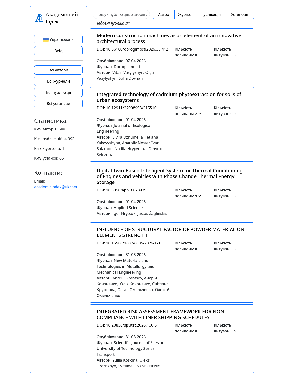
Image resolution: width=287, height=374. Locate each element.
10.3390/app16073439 (121, 190)
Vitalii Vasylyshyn (127, 72)
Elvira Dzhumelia (127, 137)
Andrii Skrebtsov (127, 278)
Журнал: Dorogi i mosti (118, 66)
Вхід (58, 50)
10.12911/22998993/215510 (127, 108)
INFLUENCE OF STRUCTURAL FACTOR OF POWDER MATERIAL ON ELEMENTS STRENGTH (170, 232)
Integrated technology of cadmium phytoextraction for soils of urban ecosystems (169, 97)
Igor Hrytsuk (123, 213)
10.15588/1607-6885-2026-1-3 (128, 243)
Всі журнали (58, 81)
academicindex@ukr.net (55, 187)
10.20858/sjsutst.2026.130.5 (127, 325)
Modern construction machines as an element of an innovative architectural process (169, 38)
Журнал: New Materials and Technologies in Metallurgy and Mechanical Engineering (126, 266)
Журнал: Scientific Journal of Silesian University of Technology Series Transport (130, 348)
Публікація (210, 14)
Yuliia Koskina (124, 360)
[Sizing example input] (121, 14)
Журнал (185, 14)
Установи (239, 14)
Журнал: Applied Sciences (120, 207)
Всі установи (58, 103)
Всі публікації (58, 92)
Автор (163, 14)
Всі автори (58, 70)
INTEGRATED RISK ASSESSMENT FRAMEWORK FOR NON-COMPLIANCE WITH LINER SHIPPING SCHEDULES (161, 314)
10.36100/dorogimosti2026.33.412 (132, 49)
